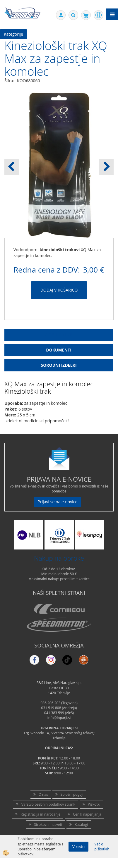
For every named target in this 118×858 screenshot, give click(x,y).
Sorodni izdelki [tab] (58, 365)
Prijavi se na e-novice (58, 501)
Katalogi (81, 824)
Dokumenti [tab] (58, 350)
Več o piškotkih (101, 847)
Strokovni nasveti (48, 824)
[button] (106, 167)
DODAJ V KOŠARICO (59, 290)
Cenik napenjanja (87, 814)
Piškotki (94, 804)
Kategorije (13, 34)
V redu (78, 846)
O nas (43, 794)
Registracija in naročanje (40, 814)
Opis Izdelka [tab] (59, 334)
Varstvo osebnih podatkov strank (48, 804)
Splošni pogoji (72, 794)
